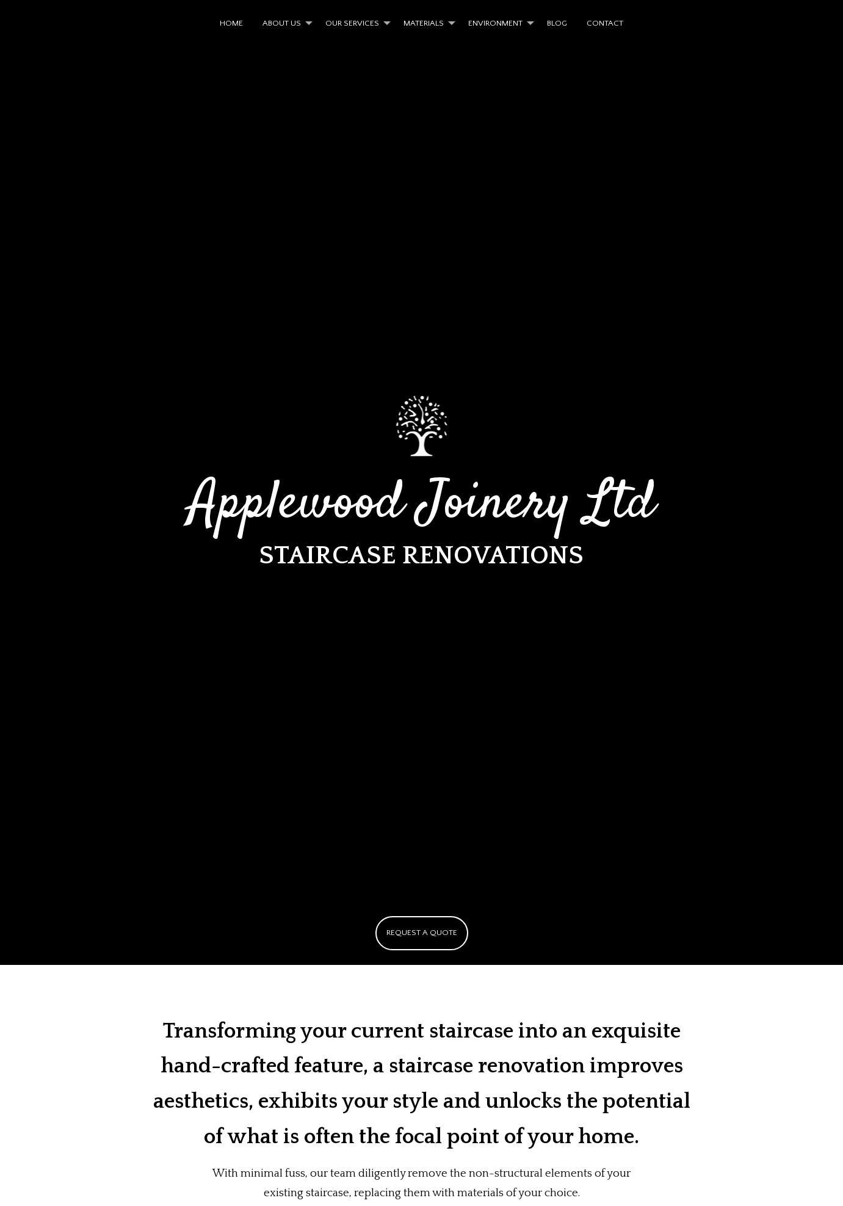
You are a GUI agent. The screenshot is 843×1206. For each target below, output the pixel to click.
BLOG (557, 23)
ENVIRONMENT (495, 23)
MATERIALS (423, 23)
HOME (231, 23)
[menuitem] (231, 23)
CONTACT (605, 23)
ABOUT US (281, 23)
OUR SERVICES (352, 23)
